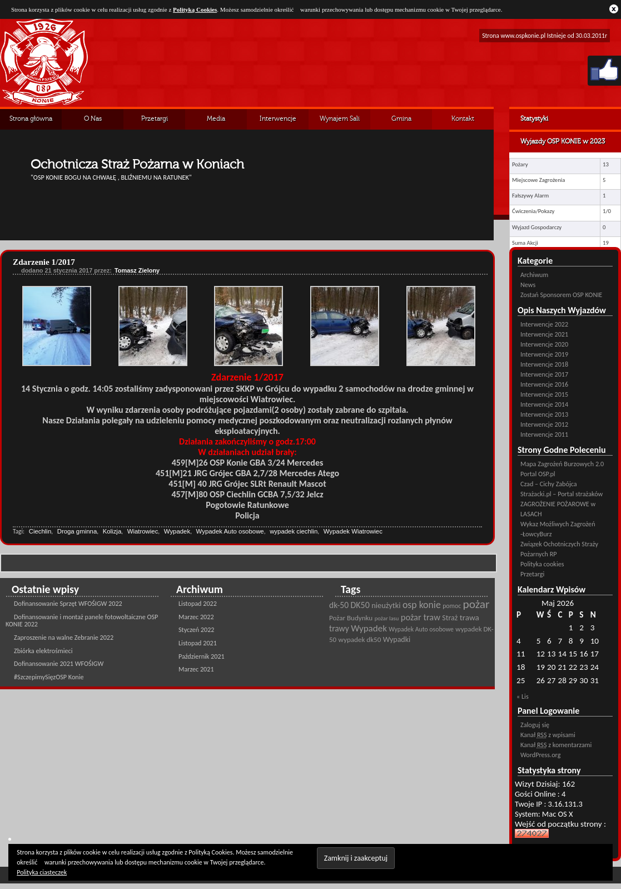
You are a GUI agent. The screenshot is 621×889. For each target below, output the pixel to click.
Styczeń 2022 (196, 629)
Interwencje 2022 (544, 324)
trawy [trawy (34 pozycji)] (339, 628)
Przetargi (154, 119)
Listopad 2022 (197, 603)
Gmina (401, 119)
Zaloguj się (534, 724)
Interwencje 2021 (544, 334)
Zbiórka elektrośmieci (43, 650)
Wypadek (177, 531)
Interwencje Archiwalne (278, 123)
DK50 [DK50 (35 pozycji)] (360, 605)
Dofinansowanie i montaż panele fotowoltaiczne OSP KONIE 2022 (82, 621)
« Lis (522, 696)
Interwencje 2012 (544, 424)
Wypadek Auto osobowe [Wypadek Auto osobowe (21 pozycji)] (421, 629)
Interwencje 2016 (544, 384)
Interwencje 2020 (544, 344)
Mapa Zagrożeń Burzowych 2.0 (562, 464)
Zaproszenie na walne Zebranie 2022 (63, 637)
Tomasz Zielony (137, 270)
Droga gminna (77, 531)
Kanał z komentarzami (556, 744)
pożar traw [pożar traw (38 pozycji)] (420, 617)
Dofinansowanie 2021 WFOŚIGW (58, 663)
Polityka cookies (542, 564)
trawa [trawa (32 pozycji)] (469, 618)
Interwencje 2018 (544, 364)
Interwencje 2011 (544, 434)
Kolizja (112, 531)
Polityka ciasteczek (42, 872)
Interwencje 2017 (544, 374)
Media (216, 119)
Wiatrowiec (142, 531)
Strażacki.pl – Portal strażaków (561, 494)
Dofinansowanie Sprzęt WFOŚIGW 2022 (68, 603)
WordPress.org (540, 754)
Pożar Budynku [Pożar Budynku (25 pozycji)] (350, 618)
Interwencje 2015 (544, 394)
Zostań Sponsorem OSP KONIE (561, 294)
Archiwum (534, 274)
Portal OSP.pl (537, 474)
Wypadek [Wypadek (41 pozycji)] (369, 628)
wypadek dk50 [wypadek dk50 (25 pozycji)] (360, 639)
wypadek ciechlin (293, 531)
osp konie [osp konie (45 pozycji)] (422, 605)
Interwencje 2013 (544, 414)
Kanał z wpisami (547, 734)
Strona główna (30, 119)
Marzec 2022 (196, 617)
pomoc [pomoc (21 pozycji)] (452, 606)
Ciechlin (40, 531)
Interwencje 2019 (544, 354)
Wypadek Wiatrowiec (353, 531)
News (527, 284)
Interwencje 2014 (544, 404)
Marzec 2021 (196, 669)
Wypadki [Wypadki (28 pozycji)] (396, 639)
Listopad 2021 (197, 643)
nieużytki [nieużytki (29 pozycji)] (385, 605)
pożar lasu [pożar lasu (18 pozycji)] (387, 618)
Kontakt (462, 119)
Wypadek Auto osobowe (230, 531)
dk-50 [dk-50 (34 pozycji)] (339, 605)
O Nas (93, 119)
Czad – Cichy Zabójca (548, 484)
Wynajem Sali (340, 119)
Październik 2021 (201, 656)
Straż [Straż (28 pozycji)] (450, 618)
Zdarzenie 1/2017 (44, 261)
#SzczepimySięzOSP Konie (49, 677)
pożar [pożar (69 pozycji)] (476, 604)
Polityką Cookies (195, 9)
